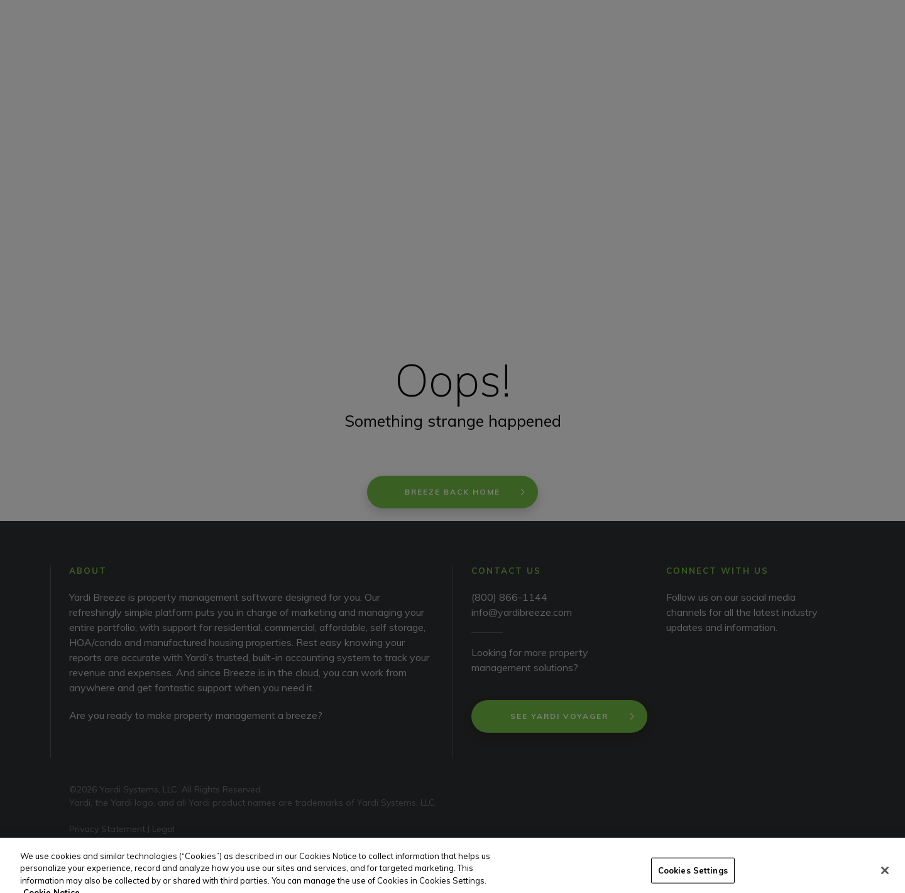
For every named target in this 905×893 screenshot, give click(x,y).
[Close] (885, 878)
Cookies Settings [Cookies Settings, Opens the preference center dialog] (693, 879)
